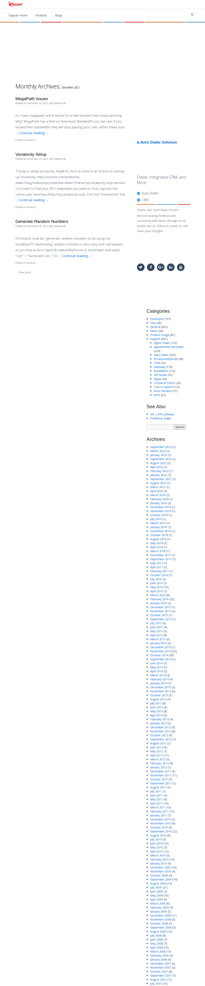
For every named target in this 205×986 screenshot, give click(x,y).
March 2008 (158, 951)
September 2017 (161, 559)
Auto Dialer (150, 193)
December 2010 (160, 819)
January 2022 (158, 475)
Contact (164, 4)
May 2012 (156, 751)
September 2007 (161, 975)
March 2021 (158, 487)
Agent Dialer (162, 343)
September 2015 (161, 619)
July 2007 (156, 983)
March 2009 (158, 903)
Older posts (23, 272)
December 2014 (160, 647)
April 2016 (156, 591)
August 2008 (158, 931)
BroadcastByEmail (166, 359)
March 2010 (158, 855)
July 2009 (156, 887)
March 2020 (158, 495)
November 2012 (160, 731)
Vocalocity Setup (30, 154)
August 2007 (158, 979)
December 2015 (160, 607)
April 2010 (156, 851)
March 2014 (158, 675)
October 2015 (159, 615)
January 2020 (158, 503)
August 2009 (158, 883)
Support (186, 4)
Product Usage (159, 335)
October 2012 (159, 735)
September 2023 (161, 447)
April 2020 (156, 491)
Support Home (17, 15)
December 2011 (160, 771)
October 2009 (159, 875)
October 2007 (159, 971)
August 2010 (158, 835)
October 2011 (159, 779)
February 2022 (159, 471)
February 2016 (159, 599)
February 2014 (159, 679)
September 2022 (161, 459)
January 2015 (158, 643)
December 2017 (160, 555)
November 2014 (160, 651)
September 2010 (161, 831)
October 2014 (159, 655)
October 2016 (159, 575)
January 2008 (158, 959)
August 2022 (158, 463)
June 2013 (156, 707)
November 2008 (160, 919)
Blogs (58, 15)
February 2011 (159, 811)
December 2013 (160, 687)
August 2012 (158, 743)
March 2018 (158, 551)
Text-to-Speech (164, 387)
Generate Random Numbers (41, 221)
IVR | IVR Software (162, 414)
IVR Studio (160, 375)
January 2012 (158, 767)
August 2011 (158, 787)
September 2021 (161, 479)
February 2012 (159, 763)
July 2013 (156, 703)
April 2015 (156, 635)
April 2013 (156, 715)
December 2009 (160, 867)
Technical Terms (164, 383)
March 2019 (158, 523)
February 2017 (159, 571)
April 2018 (156, 547)
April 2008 (156, 947)
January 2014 (158, 683)
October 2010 (159, 827)
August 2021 (158, 483)
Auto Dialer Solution (157, 142)
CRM (145, 200)
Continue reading (33, 133)
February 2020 (159, 499)
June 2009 (156, 891)
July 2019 (156, 519)
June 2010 (156, 843)
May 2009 (156, 895)
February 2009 (159, 907)
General (30, 140)
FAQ (153, 323)
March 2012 (158, 759)
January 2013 (158, 723)
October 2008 (159, 923)
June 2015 (156, 627)
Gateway (159, 367)
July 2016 (156, 579)
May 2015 (156, 631)
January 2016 (158, 603)
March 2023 (158, 451)
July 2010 (156, 839)
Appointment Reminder (169, 347)
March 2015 (158, 639)
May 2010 (156, 847)
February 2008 (159, 955)
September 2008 (161, 927)
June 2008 (156, 939)
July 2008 (156, 935)
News (154, 331)
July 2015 (156, 623)
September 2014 (161, 659)
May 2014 (156, 667)
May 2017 (156, 563)
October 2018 (159, 535)
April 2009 (156, 899)
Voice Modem (163, 391)
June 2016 (156, 583)
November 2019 (160, 511)
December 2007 (160, 963)
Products (114, 4)
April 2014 (156, 671)
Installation (161, 371)
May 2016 (156, 587)
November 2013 (160, 691)
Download (139, 4)
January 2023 (158, 455)
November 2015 (160, 611)
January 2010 (158, 863)
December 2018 (160, 531)
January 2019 (158, 527)
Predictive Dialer (160, 418)
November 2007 (160, 967)
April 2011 (156, 803)
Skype (157, 379)
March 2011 (158, 807)
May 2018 (156, 543)
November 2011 (160, 775)
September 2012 (161, 739)
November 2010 (160, 823)
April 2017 (156, 567)
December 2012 (160, 727)
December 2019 (160, 507)
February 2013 (159, 719)
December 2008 (160, 915)
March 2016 (158, 595)
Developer (157, 319)
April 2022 (156, 467)
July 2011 (156, 791)
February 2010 (159, 859)
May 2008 (156, 943)
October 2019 (159, 515)
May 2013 (156, 711)
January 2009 (158, 911)
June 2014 (156, 663)
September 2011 (161, 783)
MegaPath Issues (31, 98)
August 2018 (158, 539)
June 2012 (156, 747)
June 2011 (156, 795)
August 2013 (158, 699)
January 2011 (158, 815)
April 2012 (156, 755)
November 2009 (160, 871)
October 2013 (159, 695)
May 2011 (156, 799)
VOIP (157, 395)
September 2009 (161, 879)
